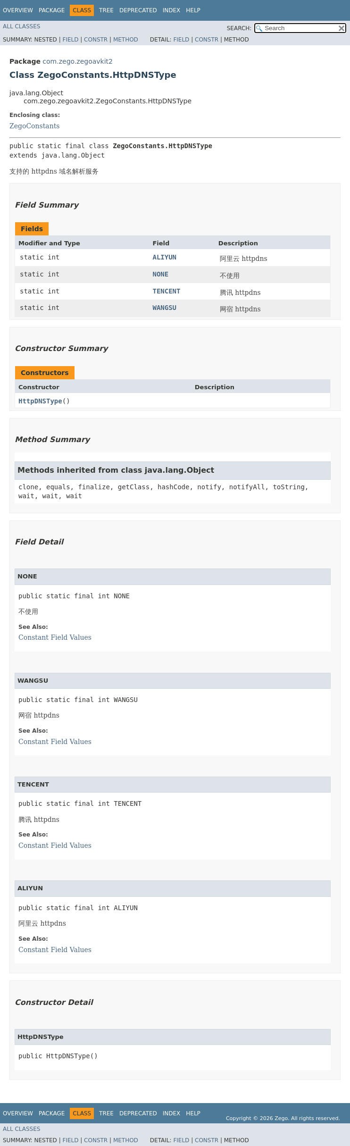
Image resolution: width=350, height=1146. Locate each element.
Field (70, 39)
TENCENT (166, 291)
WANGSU (164, 307)
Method (125, 39)
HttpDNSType (40, 401)
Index (172, 10)
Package (52, 10)
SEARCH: (239, 28)
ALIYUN (164, 257)
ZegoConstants (34, 126)
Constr (96, 39)
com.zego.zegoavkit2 (77, 61)
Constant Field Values (55, 637)
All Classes (21, 26)
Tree (106, 10)
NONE (160, 274)
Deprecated (138, 10)
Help (193, 10)
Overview (18, 10)
